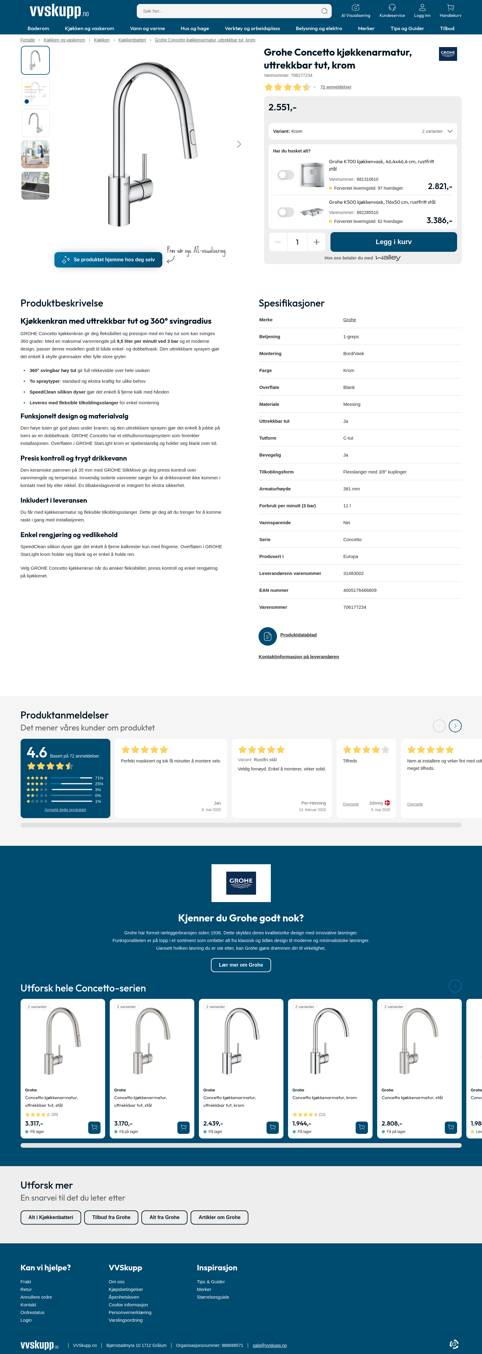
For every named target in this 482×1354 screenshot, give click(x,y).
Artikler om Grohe (219, 1217)
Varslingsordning (126, 1320)
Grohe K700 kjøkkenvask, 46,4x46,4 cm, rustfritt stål (381, 165)
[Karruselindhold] (153, 144)
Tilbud (447, 28)
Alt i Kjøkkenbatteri (51, 1217)
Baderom (38, 28)
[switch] (286, 175)
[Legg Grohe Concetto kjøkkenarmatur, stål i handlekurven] (451, 1128)
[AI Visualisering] (355, 11)
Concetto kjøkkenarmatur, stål (412, 1098)
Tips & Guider (211, 1281)
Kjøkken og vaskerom (89, 28)
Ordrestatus (33, 1312)
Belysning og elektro (319, 28)
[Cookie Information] (454, 1345)
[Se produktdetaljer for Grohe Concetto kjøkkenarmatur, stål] (419, 1041)
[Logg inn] (422, 11)
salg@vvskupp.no (270, 1345)
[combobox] (363, 131)
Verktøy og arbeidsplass (252, 28)
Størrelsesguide (213, 1297)
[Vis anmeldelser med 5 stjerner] (65, 778)
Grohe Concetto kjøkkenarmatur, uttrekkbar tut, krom (205, 40)
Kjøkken (102, 40)
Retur (26, 1289)
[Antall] (298, 242)
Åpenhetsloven (124, 1297)
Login (26, 1320)
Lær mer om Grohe (241, 965)
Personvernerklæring (130, 1312)
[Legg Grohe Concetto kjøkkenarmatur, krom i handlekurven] (362, 1128)
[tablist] (36, 144)
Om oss (117, 1281)
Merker (366, 28)
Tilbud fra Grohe (111, 1217)
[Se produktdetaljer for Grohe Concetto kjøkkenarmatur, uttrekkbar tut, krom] (241, 1041)
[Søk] (324, 11)
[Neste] (238, 144)
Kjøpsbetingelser (126, 1289)
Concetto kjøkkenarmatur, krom (325, 1098)
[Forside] (59, 11)
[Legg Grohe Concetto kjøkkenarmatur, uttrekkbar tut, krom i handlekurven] (273, 1128)
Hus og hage (195, 28)
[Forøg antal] (318, 242)
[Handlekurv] (450, 11)
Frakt (26, 1281)
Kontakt (28, 1304)
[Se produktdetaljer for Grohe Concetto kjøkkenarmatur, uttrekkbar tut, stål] (63, 1041)
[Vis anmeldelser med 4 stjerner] (65, 784)
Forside (28, 40)
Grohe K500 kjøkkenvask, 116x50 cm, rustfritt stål (382, 202)
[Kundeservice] (392, 11)
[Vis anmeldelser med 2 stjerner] (65, 795)
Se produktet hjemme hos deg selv (108, 260)
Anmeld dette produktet (65, 810)
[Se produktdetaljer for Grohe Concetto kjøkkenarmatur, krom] (330, 1041)
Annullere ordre (36, 1297)
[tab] (35, 60)
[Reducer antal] (278, 242)
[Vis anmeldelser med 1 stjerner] (65, 801)
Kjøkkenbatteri (132, 40)
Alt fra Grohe (164, 1217)
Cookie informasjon (128, 1304)
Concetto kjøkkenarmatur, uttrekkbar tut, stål (51, 1101)
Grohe (349, 319)
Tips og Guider (407, 28)
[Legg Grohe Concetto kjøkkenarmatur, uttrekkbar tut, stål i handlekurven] (94, 1128)
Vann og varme (147, 28)
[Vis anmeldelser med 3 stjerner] (65, 790)
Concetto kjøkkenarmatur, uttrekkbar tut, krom (229, 1101)
